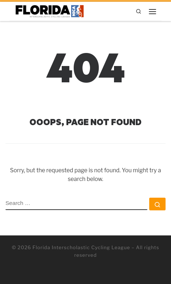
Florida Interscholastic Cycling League (81, 247)
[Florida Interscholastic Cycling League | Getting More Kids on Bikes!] (50, 10)
